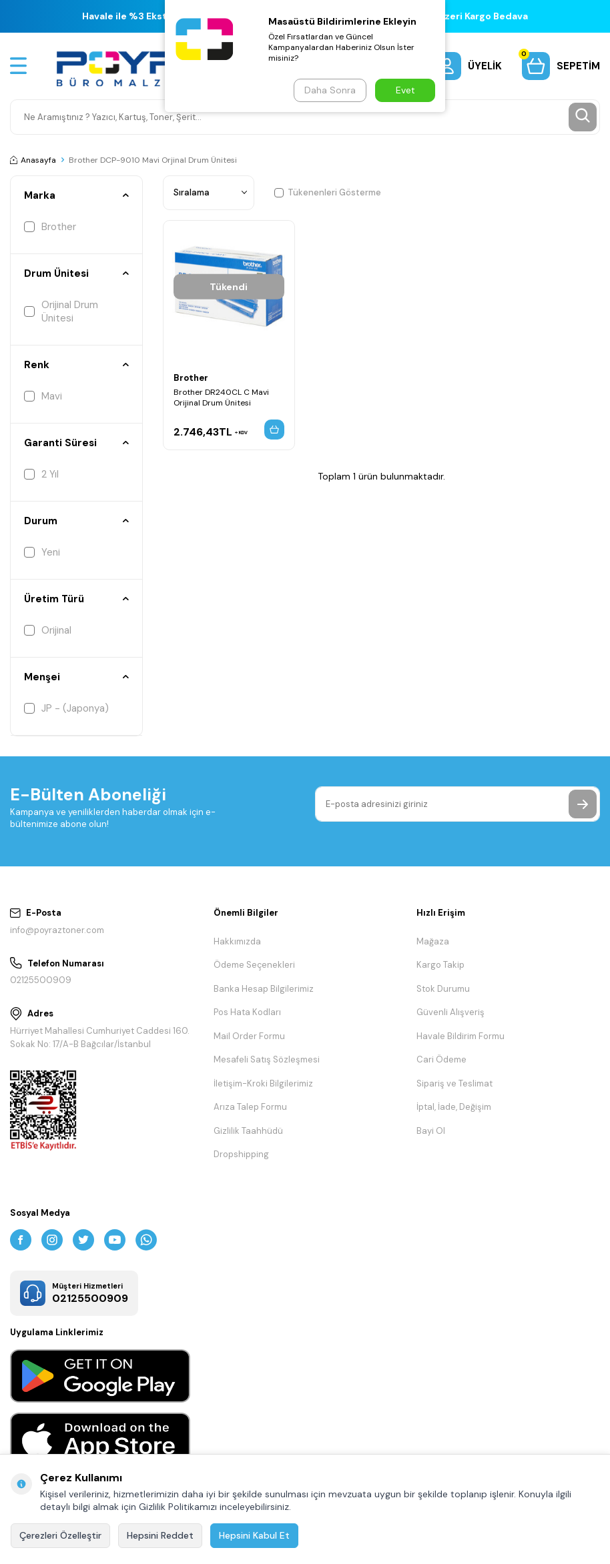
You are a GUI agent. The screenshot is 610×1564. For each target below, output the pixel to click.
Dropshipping (241, 1154)
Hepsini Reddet (160, 1535)
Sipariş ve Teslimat (454, 1083)
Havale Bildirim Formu (460, 1036)
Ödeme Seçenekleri (254, 964)
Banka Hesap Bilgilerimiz (264, 988)
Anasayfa (33, 160)
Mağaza (432, 941)
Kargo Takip (440, 964)
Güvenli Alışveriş (450, 1012)
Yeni (42, 552)
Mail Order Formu (249, 1036)
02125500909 (40, 980)
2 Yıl (41, 474)
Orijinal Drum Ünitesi (61, 311)
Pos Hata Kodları (247, 1012)
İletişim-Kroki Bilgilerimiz (263, 1083)
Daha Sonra (328, 90)
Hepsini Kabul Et (254, 1535)
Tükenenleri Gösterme (327, 192)
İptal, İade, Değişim (453, 1106)
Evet (405, 90)
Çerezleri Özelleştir (60, 1535)
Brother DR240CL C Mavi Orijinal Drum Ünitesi (221, 399)
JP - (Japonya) (66, 708)
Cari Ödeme (441, 1059)
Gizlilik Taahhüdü (248, 1130)
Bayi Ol (430, 1130)
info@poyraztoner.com (57, 930)
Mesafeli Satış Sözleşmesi (267, 1059)
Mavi (43, 396)
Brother (50, 226)
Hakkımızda (237, 941)
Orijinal (47, 630)
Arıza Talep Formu (250, 1106)
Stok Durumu (443, 988)
